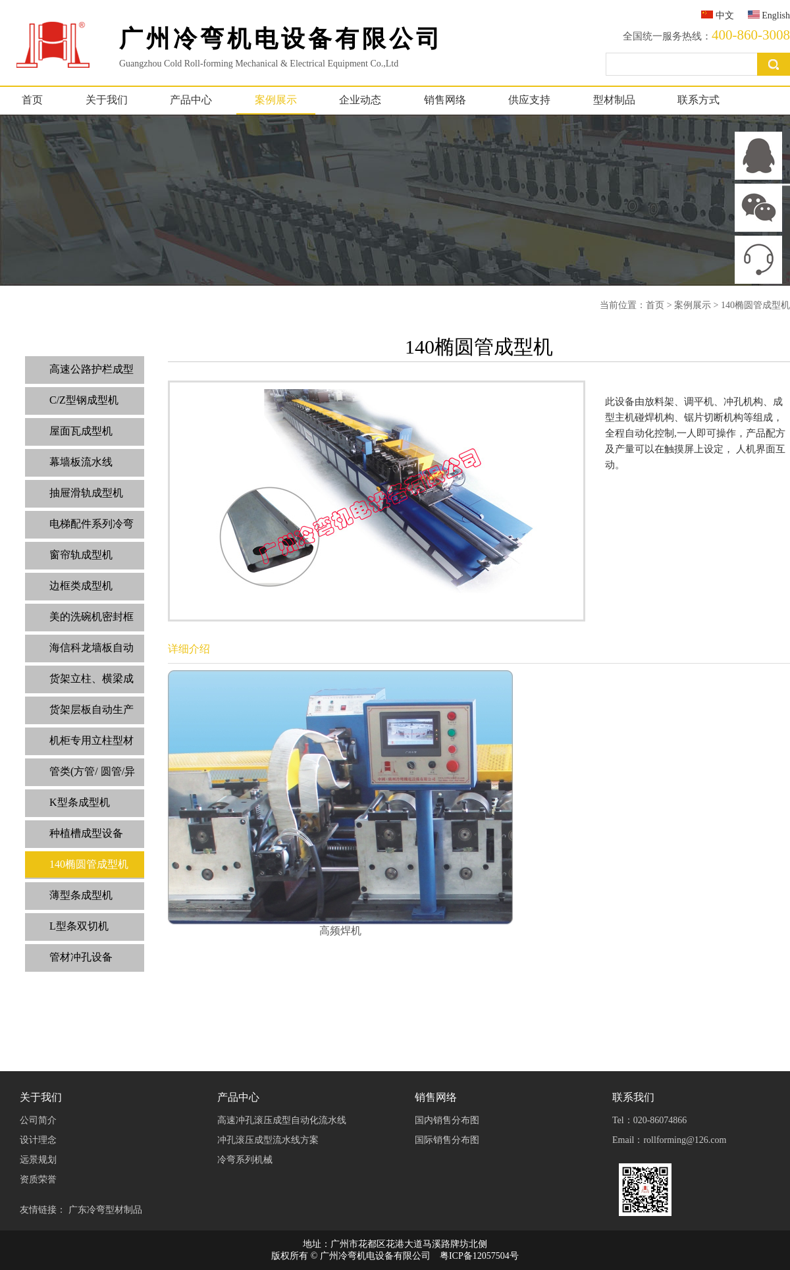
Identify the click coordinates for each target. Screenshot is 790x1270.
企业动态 (360, 99)
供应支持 (529, 99)
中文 (717, 15)
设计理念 (38, 1140)
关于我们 (107, 99)
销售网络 (445, 99)
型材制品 (614, 99)
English (769, 15)
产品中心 (191, 99)
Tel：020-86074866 (649, 1120)
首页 (32, 99)
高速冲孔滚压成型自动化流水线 (281, 1120)
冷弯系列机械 (245, 1160)
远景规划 (38, 1160)
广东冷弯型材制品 (105, 1210)
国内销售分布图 (447, 1120)
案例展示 (276, 99)
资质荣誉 (38, 1179)
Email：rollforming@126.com (669, 1140)
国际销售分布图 (447, 1140)
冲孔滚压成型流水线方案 (268, 1140)
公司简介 (38, 1120)
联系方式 (698, 99)
